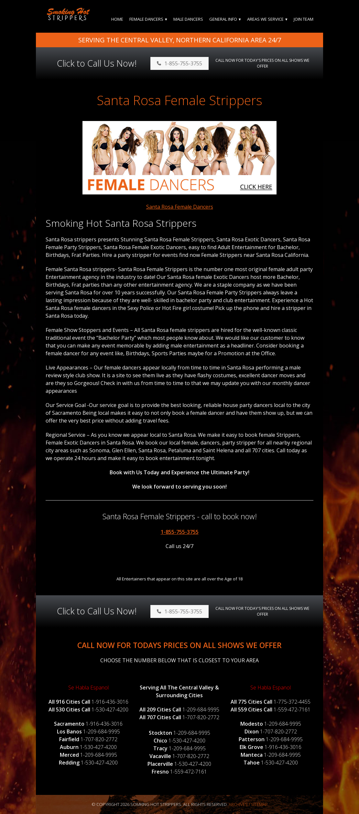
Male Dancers (188, 19)
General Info (223, 19)
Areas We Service (265, 19)
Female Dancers (146, 19)
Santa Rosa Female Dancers (179, 206)
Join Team (303, 19)
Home (117, 19)
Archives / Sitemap (248, 804)
